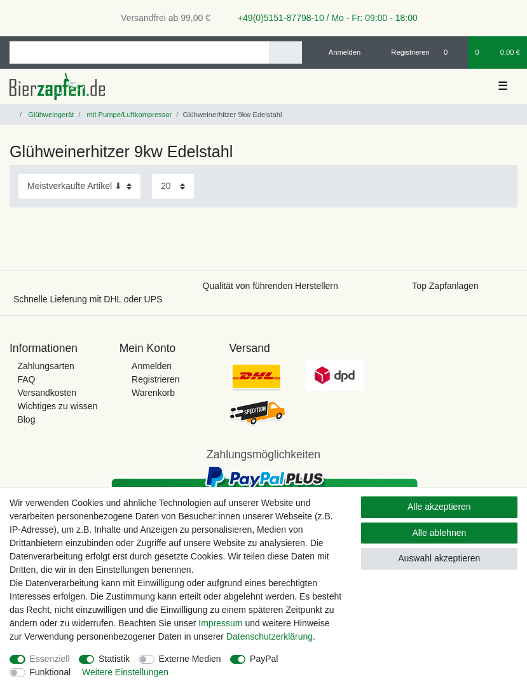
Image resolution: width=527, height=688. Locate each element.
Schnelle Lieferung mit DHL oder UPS (88, 299)
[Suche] (285, 52)
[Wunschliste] (452, 52)
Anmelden (152, 366)
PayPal (264, 659)
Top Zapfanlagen (445, 286)
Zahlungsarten (45, 366)
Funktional (50, 672)
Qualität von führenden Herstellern (270, 286)
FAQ (26, 379)
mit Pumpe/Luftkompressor (128, 114)
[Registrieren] (403, 52)
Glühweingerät (50, 114)
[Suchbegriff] (139, 52)
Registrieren (155, 379)
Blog (26, 419)
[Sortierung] (79, 186)
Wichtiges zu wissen (57, 406)
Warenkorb (153, 393)
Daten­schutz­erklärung (269, 636)
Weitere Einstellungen (125, 672)
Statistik (114, 659)
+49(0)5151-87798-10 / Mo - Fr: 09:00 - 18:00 (323, 18)
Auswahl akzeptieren (439, 558)
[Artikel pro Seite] (173, 186)
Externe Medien (190, 659)
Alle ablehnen (439, 533)
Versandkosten (46, 393)
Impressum (220, 623)
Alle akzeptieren (439, 507)
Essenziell (50, 659)
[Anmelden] (339, 52)
